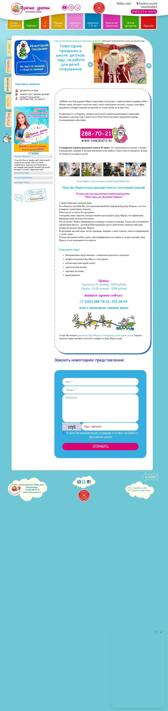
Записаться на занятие (144, 11)
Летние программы (130, 24)
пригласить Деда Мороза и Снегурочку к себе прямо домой (105, 335)
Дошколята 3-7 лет (75, 24)
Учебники (31, 26)
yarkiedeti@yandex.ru (32, 492)
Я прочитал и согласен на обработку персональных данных (100, 435)
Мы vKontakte (78, 7)
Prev (90, 65)
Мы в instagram (71, 7)
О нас (45, 24)
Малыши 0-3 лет (58, 24)
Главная (57, 41)
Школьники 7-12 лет (93, 24)
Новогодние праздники (91, 41)
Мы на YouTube (65, 7)
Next (148, 66)
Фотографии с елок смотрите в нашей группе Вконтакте (103, 181)
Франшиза (148, 26)
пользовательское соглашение (95, 433)
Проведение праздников (112, 24)
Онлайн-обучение (14, 24)
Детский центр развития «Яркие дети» (30, 9)
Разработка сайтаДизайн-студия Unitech (142, 489)
